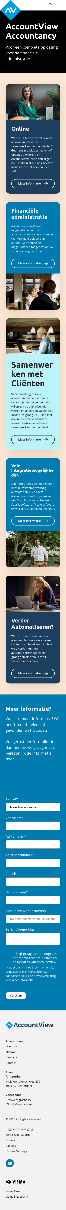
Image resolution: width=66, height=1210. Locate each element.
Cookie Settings (17, 1151)
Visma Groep (14, 1191)
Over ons (11, 1046)
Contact (11, 1063)
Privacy (10, 1140)
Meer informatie (29, 183)
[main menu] (58, 5)
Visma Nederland (17, 1196)
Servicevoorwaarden (19, 1135)
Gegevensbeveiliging (19, 1129)
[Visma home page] (33, 1182)
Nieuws (10, 1052)
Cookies (11, 1146)
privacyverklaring (45, 976)
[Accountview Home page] (16, 5)
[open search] (50, 5)
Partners (11, 1057)
